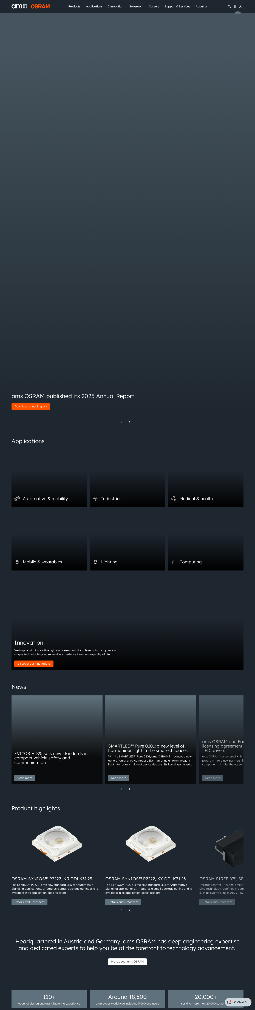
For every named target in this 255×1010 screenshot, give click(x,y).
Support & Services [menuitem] (177, 6)
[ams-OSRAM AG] (31, 6)
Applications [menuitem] (94, 6)
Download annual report (31, 406)
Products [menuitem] (74, 6)
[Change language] (235, 6)
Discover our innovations (33, 663)
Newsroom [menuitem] (136, 6)
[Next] (129, 422)
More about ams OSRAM (127, 961)
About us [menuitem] (202, 6)
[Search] (229, 6)
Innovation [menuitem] (115, 6)
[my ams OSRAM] (240, 6)
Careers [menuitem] (154, 6)
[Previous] (122, 422)
